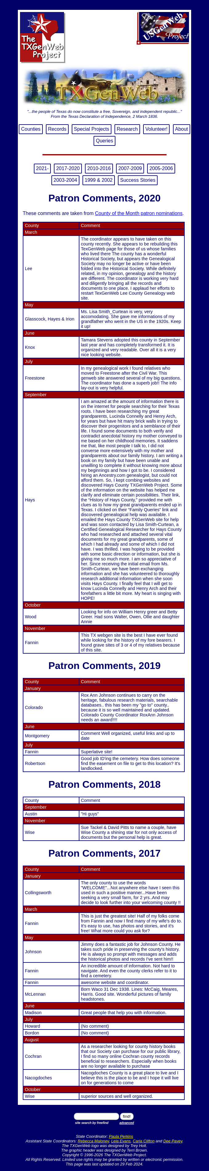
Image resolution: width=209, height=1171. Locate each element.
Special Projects (91, 129)
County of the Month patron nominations (139, 213)
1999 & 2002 (99, 180)
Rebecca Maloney (93, 1141)
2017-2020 (68, 168)
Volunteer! (156, 129)
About (181, 129)
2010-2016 (99, 168)
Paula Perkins (121, 1136)
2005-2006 (161, 168)
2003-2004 (65, 180)
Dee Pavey (173, 1141)
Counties (30, 129)
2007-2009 (130, 168)
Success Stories (137, 180)
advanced (126, 1123)
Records (57, 129)
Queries (104, 140)
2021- (42, 168)
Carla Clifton (144, 1141)
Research (127, 129)
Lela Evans (121, 1141)
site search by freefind (92, 1123)
